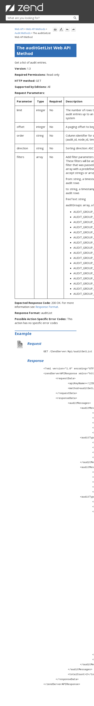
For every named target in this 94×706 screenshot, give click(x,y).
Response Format (46, 307)
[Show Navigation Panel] (76, 7)
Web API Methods (35, 29)
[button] (67, 17)
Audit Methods (23, 33)
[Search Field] (42, 17)
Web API (19, 29)
